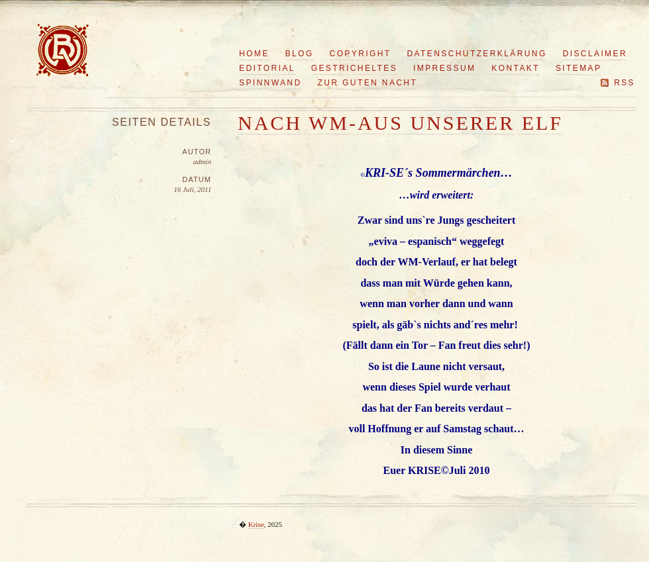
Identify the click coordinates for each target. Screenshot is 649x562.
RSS (624, 82)
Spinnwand (270, 82)
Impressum (444, 68)
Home (254, 53)
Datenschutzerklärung (477, 53)
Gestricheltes (354, 68)
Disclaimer (595, 53)
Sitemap (578, 68)
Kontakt (515, 68)
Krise (256, 524)
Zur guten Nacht (368, 82)
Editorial (267, 68)
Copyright (360, 53)
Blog (299, 53)
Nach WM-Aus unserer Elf (400, 123)
